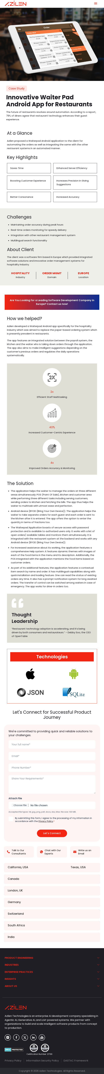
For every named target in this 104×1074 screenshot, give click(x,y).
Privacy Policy (45, 821)
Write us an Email (82, 852)
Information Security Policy (42, 1060)
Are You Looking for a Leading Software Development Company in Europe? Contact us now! (52, 302)
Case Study (17, 88)
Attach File (15, 798)
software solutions (18, 260)
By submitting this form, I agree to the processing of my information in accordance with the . (53, 820)
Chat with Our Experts (50, 852)
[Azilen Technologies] (15, 3)
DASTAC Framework (75, 1060)
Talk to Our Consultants (16, 852)
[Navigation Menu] (95, 3)
